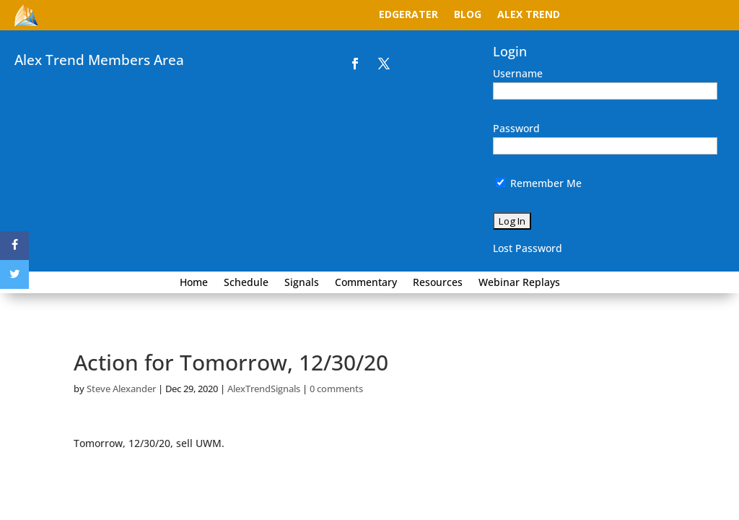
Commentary (366, 283)
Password (516, 128)
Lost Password (527, 248)
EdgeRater (408, 15)
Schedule (246, 283)
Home (194, 283)
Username (518, 73)
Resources (438, 283)
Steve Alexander (121, 388)
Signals (301, 283)
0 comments (336, 388)
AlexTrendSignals (263, 388)
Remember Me (539, 183)
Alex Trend (528, 15)
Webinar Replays (519, 283)
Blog (467, 15)
